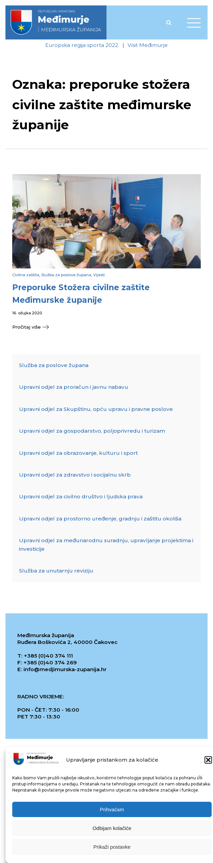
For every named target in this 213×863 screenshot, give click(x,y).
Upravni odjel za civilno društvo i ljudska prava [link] (81, 496)
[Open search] (169, 22)
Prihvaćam (112, 811)
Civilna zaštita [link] (25, 274)
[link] (56, 22)
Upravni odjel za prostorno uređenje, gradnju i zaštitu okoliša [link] (100, 518)
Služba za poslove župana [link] (66, 274)
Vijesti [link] (99, 274)
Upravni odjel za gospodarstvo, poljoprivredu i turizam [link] (92, 431)
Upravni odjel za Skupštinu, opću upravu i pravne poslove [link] (96, 409)
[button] (208, 761)
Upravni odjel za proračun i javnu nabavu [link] (73, 387)
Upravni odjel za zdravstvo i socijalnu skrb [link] (75, 474)
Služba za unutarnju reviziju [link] (56, 570)
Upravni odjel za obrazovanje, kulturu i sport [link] (78, 453)
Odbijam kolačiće (112, 829)
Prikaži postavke (111, 848)
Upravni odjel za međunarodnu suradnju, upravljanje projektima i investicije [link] (106, 544)
